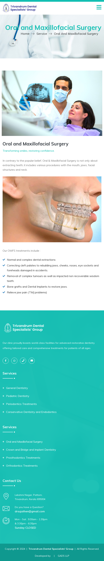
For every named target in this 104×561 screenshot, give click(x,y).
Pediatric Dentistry (17, 396)
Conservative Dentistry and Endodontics (31, 412)
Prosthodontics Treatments (23, 457)
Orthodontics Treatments (22, 465)
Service (41, 34)
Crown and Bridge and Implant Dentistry (31, 449)
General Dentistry (17, 388)
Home (25, 34)
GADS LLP (63, 555)
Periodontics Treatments (21, 404)
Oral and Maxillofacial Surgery (24, 441)
